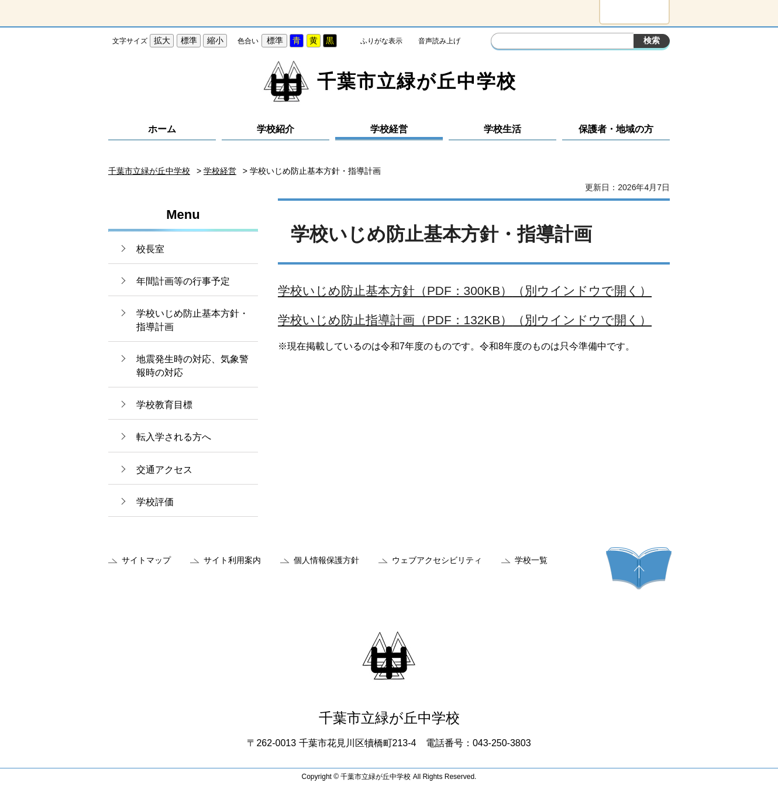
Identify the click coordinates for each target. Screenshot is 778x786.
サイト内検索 (501, 42)
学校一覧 (531, 560)
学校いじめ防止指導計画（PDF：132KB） (465, 320)
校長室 (150, 249)
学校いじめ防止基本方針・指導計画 (192, 319)
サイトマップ (146, 560)
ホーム (162, 129)
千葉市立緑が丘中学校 (149, 171)
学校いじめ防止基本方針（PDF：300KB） (465, 290)
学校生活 (502, 129)
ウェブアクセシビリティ (437, 560)
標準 (189, 40)
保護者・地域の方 (616, 129)
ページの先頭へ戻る (639, 568)
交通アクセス (164, 470)
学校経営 (389, 129)
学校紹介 (275, 129)
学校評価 (155, 502)
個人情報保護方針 (326, 560)
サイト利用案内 (232, 560)
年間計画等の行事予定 (183, 281)
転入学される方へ (173, 437)
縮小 (215, 40)
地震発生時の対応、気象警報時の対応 (192, 365)
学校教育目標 (164, 405)
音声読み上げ (439, 41)
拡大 (162, 40)
